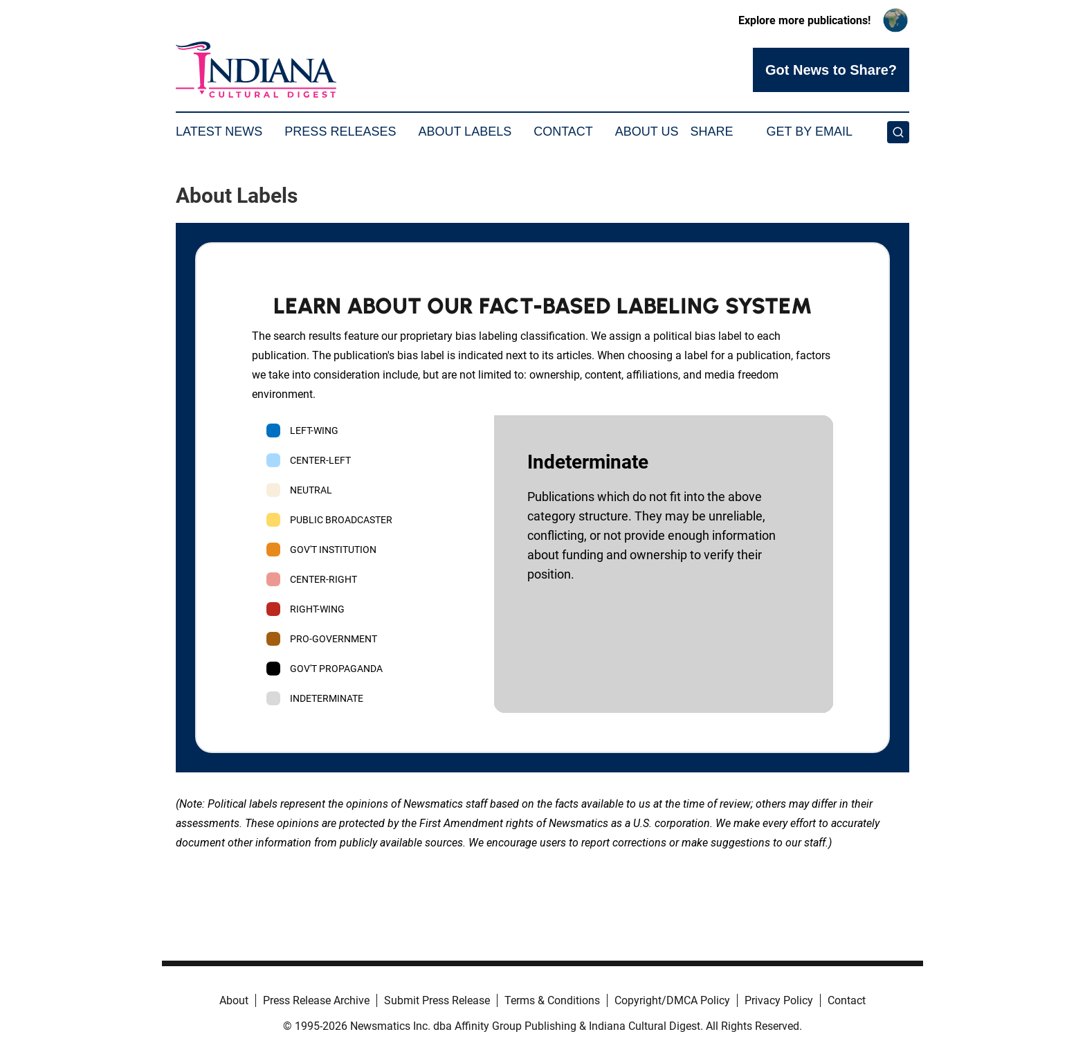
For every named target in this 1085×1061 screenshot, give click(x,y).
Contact (563, 131)
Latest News (219, 131)
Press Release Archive (316, 1000)
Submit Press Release (437, 1000)
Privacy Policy (779, 1000)
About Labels (464, 131)
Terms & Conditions (552, 1000)
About (233, 1000)
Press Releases (340, 131)
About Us (647, 131)
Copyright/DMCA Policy (672, 1000)
